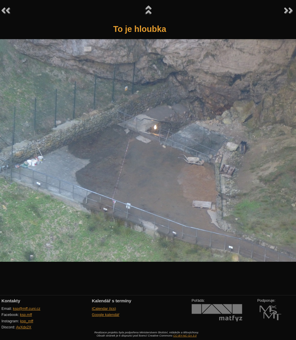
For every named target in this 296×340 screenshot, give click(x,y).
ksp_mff (26, 321)
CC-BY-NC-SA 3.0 (185, 335)
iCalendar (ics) (104, 308)
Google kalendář (105, 314)
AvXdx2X (23, 327)
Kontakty (10, 300)
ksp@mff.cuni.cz (26, 308)
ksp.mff (26, 314)
